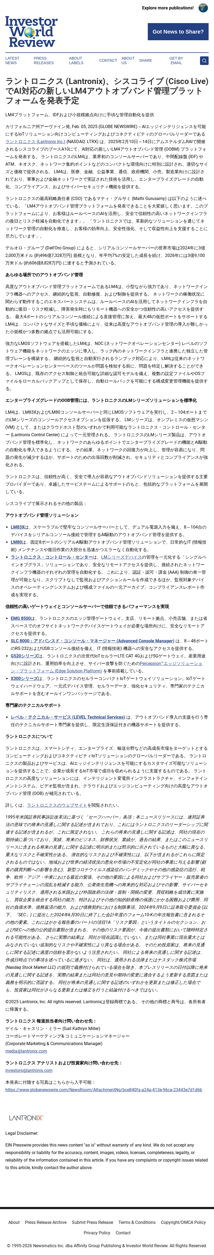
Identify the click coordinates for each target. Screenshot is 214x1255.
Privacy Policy (97, 1232)
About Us (127, 60)
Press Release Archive (45, 1222)
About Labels (76, 60)
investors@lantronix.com (28, 1070)
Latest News (12, 60)
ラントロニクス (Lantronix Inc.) (35, 141)
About (14, 1222)
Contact (108, 60)
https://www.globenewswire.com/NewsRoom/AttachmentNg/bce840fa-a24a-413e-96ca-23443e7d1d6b (103, 1089)
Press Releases (44, 60)
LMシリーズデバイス (121, 557)
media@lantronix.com (26, 1051)
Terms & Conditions (137, 1222)
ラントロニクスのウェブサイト (57, 805)
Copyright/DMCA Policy (183, 1222)
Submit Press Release (92, 1222)
